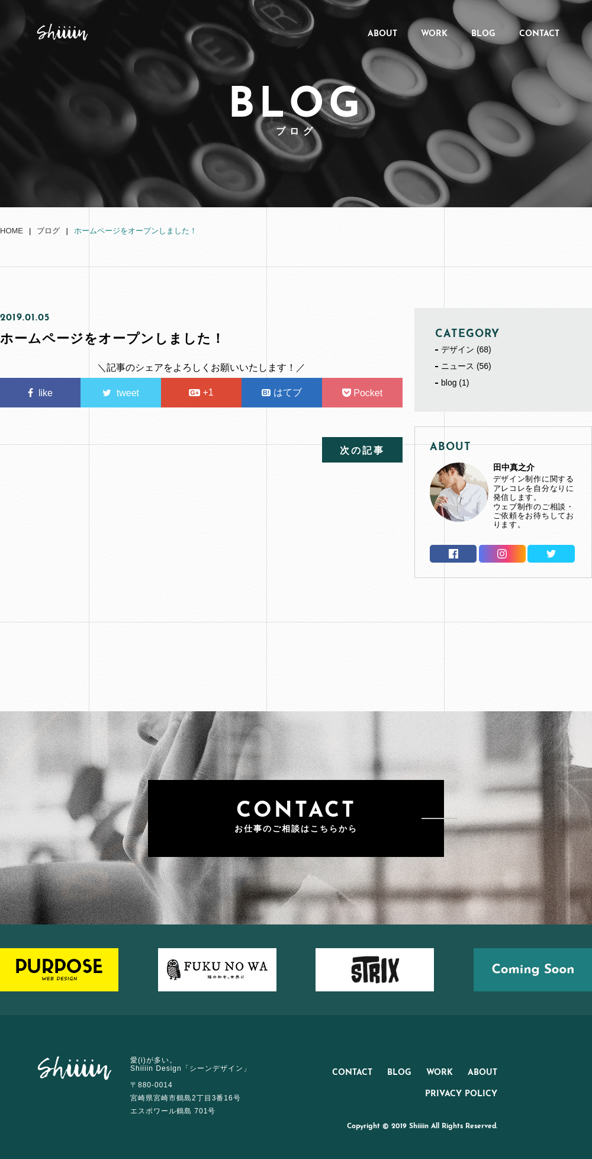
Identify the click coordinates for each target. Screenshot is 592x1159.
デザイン (457, 349)
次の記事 (362, 451)
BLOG (483, 34)
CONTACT (539, 34)
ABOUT (382, 34)
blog (448, 382)
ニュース (457, 366)
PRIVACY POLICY (461, 1094)
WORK (434, 34)
